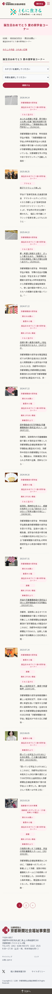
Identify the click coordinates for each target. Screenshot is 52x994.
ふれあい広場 (21, 49)
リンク (36, 956)
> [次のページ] (32, 905)
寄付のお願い (30, 38)
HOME (5, 38)
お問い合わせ (7, 960)
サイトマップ (7, 956)
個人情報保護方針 (18, 971)
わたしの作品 (8, 49)
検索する (26, 85)
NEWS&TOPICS (16, 38)
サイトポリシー (38, 971)
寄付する (39, 3)
